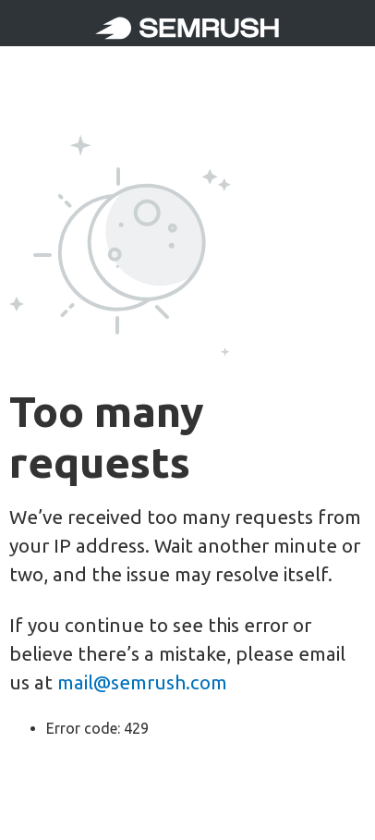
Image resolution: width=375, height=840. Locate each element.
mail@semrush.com (142, 682)
